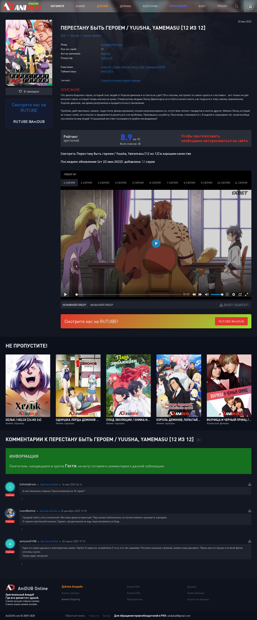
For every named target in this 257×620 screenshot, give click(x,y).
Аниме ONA (133, 592)
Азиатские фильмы (198, 599)
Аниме (80, 6)
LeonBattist (27, 510)
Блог (202, 6)
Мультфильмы (135, 599)
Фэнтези (117, 44)
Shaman (125, 66)
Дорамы (125, 6)
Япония (74, 35)
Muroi (134, 66)
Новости (94, 615)
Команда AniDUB (155, 66)
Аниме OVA (133, 586)
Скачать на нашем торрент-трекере (121, 80)
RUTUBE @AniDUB (29, 121)
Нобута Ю (106, 57)
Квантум (105, 53)
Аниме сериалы (92, 35)
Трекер (222, 6)
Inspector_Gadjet (110, 66)
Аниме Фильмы (196, 592)
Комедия (106, 44)
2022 (63, 35)
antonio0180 (28, 541)
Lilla (141, 66)
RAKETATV (107, 71)
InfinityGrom (28, 484)
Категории (150, 6)
